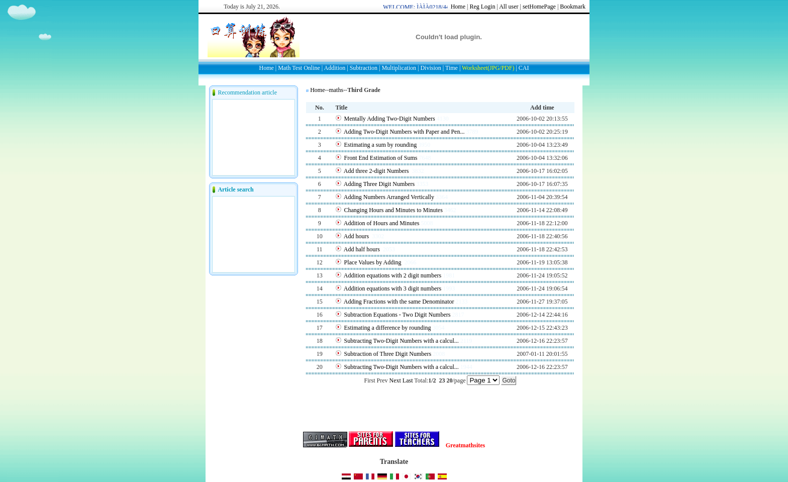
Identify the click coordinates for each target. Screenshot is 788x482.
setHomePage (539, 6)
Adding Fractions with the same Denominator (399, 301)
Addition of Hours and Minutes (382, 223)
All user (508, 6)
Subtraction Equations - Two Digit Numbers (397, 314)
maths (336, 89)
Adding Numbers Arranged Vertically (389, 197)
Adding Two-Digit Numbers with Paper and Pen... (404, 131)
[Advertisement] (423, 98)
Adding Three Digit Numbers (379, 183)
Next (395, 380)
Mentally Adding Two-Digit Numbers (389, 118)
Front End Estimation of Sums (381, 157)
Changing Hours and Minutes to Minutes (393, 210)
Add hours (357, 236)
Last (408, 380)
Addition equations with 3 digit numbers (392, 288)
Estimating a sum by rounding (380, 144)
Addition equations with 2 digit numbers (392, 275)
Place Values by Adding (373, 262)
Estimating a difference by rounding (387, 327)
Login (488, 6)
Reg (474, 6)
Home (458, 6)
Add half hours (362, 249)
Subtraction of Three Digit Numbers (388, 353)
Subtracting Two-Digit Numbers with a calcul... (401, 340)
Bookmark (572, 6)
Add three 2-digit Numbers (377, 170)
